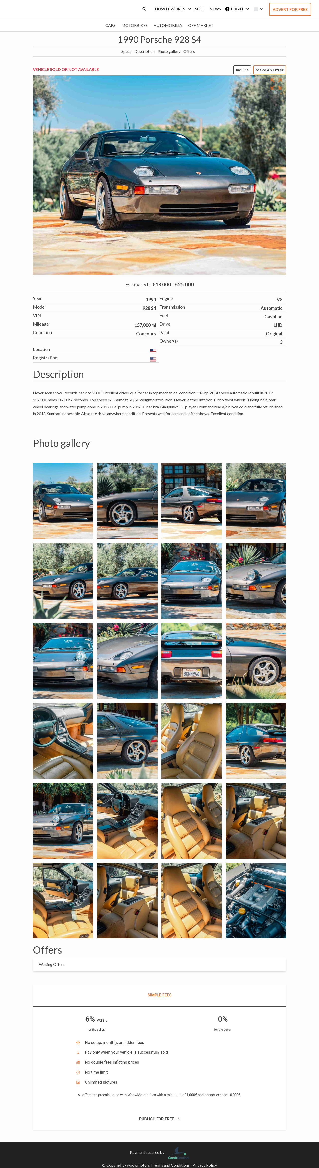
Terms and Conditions (171, 1165)
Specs (126, 51)
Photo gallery (169, 51)
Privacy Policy (204, 1165)
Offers (189, 51)
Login (236, 8)
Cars (110, 25)
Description (144, 51)
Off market (201, 25)
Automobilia (168, 25)
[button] (257, 9)
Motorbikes (134, 25)
